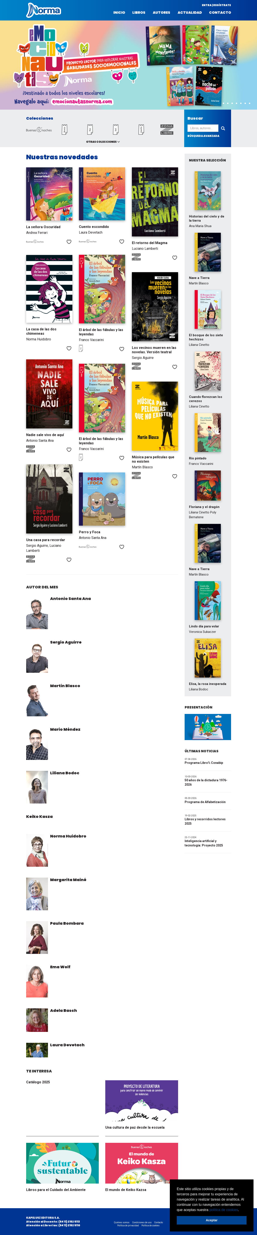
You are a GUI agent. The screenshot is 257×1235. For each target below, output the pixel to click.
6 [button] (241, 103)
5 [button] (236, 103)
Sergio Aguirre (143, 358)
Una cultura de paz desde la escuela (135, 1127)
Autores (161, 13)
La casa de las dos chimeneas (41, 331)
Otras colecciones (101, 142)
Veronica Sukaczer (202, 632)
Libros (138, 12)
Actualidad (190, 12)
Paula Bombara (67, 923)
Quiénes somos (121, 1222)
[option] (128, 65)
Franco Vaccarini (91, 340)
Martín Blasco (142, 467)
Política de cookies (150, 1225)
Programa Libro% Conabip (204, 762)
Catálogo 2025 (38, 1082)
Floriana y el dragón (204, 507)
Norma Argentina (43, 10)
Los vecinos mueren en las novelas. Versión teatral (154, 350)
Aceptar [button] (212, 1220)
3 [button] (228, 103)
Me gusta (69, 242)
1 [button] (219, 103)
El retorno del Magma (149, 243)
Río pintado (197, 458)
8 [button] (249, 103)
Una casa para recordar (45, 540)
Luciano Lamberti (145, 248)
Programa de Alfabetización (205, 802)
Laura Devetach (90, 232)
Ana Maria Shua (200, 226)
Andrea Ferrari (37, 233)
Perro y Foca (89, 532)
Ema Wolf (60, 967)
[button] (240, 1210)
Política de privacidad (128, 1225)
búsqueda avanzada (203, 136)
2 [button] (223, 103)
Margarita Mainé (68, 879)
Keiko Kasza (39, 816)
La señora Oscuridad (43, 227)
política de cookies (223, 1210)
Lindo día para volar (204, 626)
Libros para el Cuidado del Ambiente (56, 1190)
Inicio (119, 12)
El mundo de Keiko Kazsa (125, 1190)
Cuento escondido (94, 227)
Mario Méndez (65, 729)
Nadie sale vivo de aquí (45, 435)
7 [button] (245, 103)
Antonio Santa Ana (40, 440)
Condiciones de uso (141, 1222)
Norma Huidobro (38, 339)
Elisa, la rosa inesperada (207, 684)
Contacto (220, 12)
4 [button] (232, 103)
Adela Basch (63, 1010)
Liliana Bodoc (64, 773)
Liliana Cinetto (199, 345)
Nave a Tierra (199, 278)
